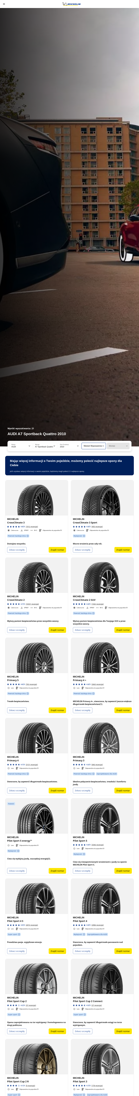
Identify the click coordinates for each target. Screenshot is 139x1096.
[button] (29, 446)
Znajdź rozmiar (57, 550)
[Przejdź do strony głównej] (71, 4)
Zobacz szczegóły (17, 550)
